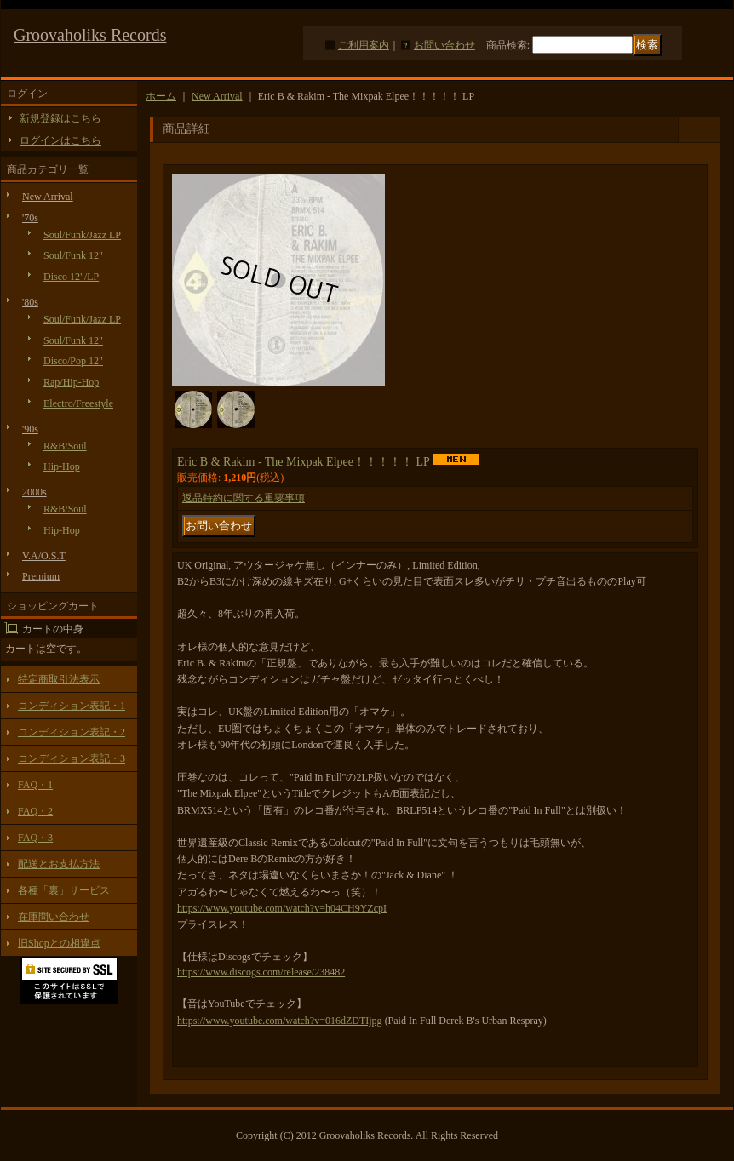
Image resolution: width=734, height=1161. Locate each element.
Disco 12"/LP (71, 277)
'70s (30, 218)
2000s (34, 492)
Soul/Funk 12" (73, 255)
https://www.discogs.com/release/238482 (261, 972)
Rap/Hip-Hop (71, 382)
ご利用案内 (363, 45)
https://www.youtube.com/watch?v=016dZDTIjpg (279, 1021)
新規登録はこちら (60, 118)
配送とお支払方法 (59, 864)
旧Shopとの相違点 (59, 943)
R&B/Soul (65, 446)
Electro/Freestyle (78, 403)
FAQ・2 (35, 811)
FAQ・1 (35, 785)
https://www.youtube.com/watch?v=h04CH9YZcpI (282, 908)
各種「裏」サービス (64, 890)
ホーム (161, 96)
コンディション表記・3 (71, 758)
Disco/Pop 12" (73, 361)
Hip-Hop (61, 466)
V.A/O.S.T (44, 556)
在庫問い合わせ (53, 917)
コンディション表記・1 (71, 706)
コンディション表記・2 (71, 732)
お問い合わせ (444, 45)
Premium (41, 576)
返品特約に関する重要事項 (243, 498)
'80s (30, 302)
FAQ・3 (35, 838)
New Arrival (47, 197)
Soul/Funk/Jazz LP (82, 235)
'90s (30, 429)
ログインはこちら (60, 140)
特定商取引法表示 (59, 679)
